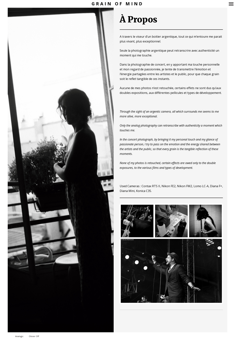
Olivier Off (34, 336)
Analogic (19, 336)
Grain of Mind (118, 4)
